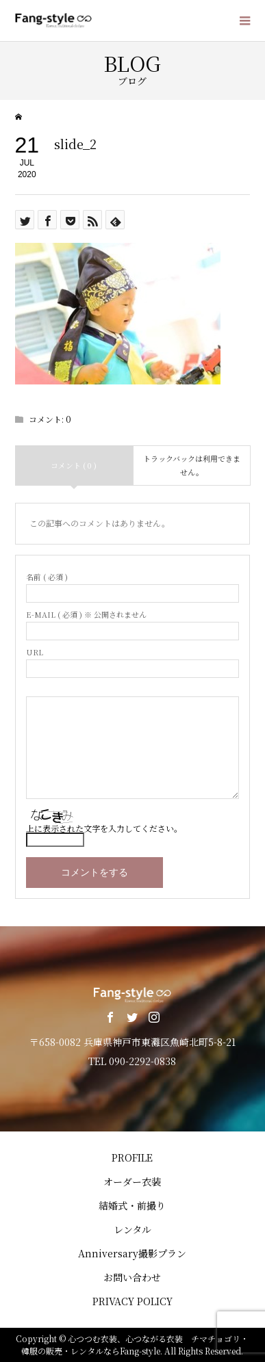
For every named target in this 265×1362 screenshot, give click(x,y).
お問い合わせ (132, 1277)
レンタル (132, 1229)
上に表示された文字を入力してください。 (104, 828)
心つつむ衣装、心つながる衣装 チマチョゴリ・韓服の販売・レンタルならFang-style (135, 1345)
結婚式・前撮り (132, 1205)
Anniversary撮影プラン (132, 1253)
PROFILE (132, 1157)
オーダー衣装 (132, 1181)
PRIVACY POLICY (132, 1301)
